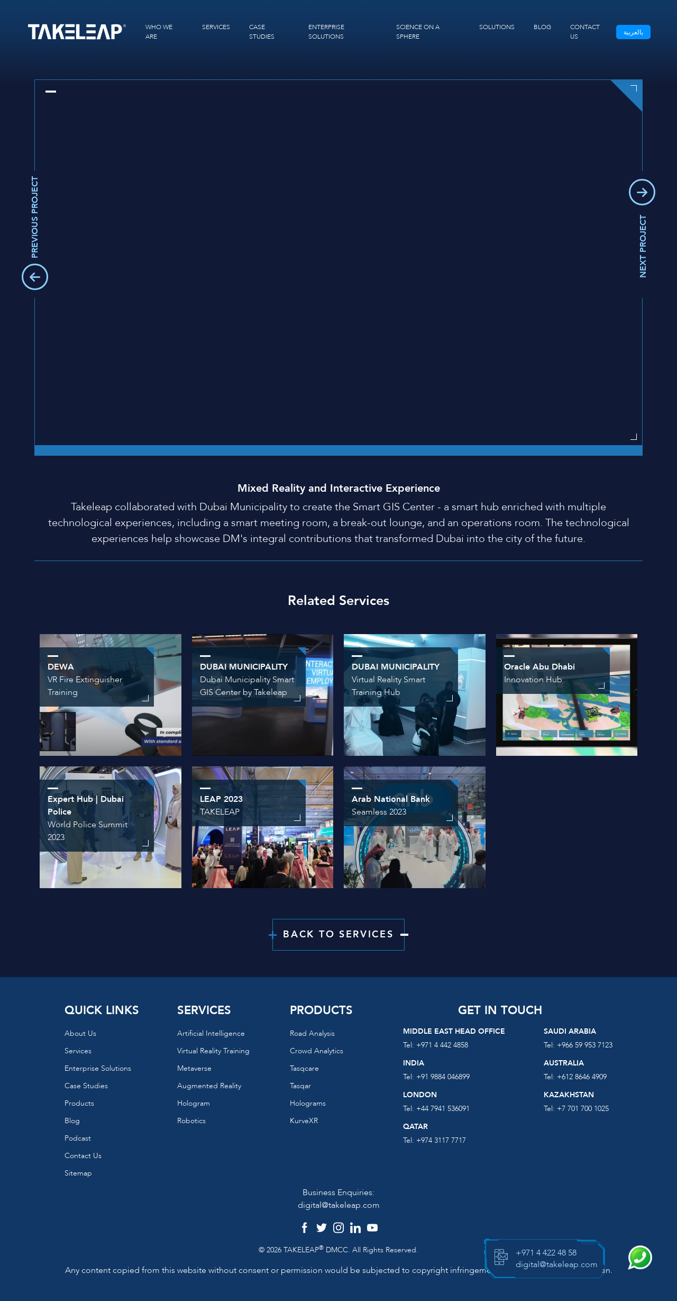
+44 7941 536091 (443, 1109)
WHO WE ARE (158, 32)
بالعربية (633, 32)
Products (79, 1103)
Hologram (193, 1103)
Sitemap (78, 1173)
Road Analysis (312, 1033)
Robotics (191, 1121)
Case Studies (86, 1086)
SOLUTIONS (497, 27)
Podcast (78, 1138)
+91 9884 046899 (443, 1077)
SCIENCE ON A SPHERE (418, 32)
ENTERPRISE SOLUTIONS (326, 32)
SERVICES (216, 27)
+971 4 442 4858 (442, 1045)
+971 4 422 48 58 (546, 1253)
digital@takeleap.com (339, 1205)
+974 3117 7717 (441, 1140)
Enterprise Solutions (98, 1068)
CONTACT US (585, 32)
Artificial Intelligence (211, 1033)
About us (80, 1033)
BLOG (542, 27)
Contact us (83, 1156)
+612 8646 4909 (582, 1077)
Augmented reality (209, 1086)
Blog (72, 1121)
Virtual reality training (213, 1051)
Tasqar (300, 1086)
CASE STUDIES (262, 32)
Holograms (308, 1103)
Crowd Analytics (316, 1051)
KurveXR (304, 1121)
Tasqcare (304, 1068)
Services (78, 1051)
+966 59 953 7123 (584, 1045)
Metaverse (194, 1068)
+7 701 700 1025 (583, 1109)
